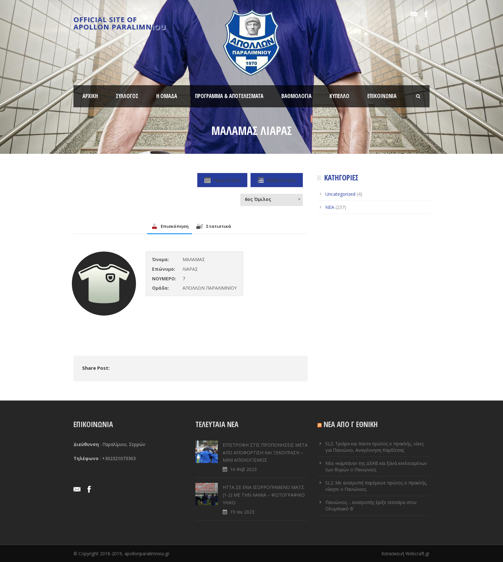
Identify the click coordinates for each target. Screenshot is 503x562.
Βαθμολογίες (276, 180)
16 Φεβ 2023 (243, 469)
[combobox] (271, 199)
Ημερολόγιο (222, 180)
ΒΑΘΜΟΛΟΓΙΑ (296, 96)
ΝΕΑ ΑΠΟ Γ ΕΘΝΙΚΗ (351, 424)
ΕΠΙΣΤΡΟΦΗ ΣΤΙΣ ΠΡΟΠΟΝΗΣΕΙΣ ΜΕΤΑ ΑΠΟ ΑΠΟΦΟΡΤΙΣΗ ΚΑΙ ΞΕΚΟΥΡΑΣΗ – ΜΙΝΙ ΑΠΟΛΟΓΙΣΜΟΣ (265, 452)
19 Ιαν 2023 (242, 512)
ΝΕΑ (329, 207)
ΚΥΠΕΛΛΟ (339, 96)
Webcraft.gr (417, 553)
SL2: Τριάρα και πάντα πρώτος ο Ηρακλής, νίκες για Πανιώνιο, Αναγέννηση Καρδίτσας (374, 447)
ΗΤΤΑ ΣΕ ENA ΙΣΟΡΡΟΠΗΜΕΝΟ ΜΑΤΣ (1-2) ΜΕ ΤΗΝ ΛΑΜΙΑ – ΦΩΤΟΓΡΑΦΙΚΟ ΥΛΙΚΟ (264, 495)
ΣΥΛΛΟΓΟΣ (127, 96)
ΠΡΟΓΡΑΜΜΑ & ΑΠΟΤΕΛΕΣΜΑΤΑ (229, 96)
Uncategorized (340, 194)
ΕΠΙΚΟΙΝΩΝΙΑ (381, 96)
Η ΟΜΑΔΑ (166, 96)
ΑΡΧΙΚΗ (90, 96)
